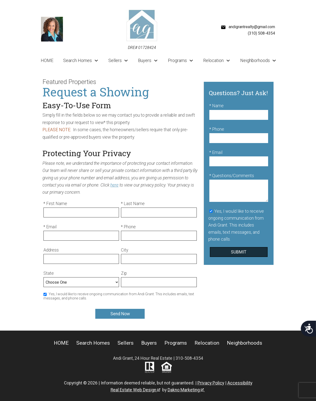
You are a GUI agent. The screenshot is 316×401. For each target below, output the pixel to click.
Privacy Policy (211, 382)
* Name (216, 105)
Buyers (149, 343)
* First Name (55, 203)
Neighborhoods (244, 343)
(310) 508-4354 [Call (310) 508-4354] (261, 33)
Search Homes (93, 343)
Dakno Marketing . (186, 389)
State (48, 273)
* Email (50, 226)
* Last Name (133, 203)
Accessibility (239, 382)
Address (51, 250)
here (114, 185)
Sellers (126, 343)
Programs (175, 343)
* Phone (128, 226)
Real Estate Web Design (135, 389)
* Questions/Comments (231, 175)
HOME (47, 60)
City (124, 250)
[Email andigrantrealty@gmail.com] (248, 27)
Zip (124, 273)
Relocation (207, 343)
